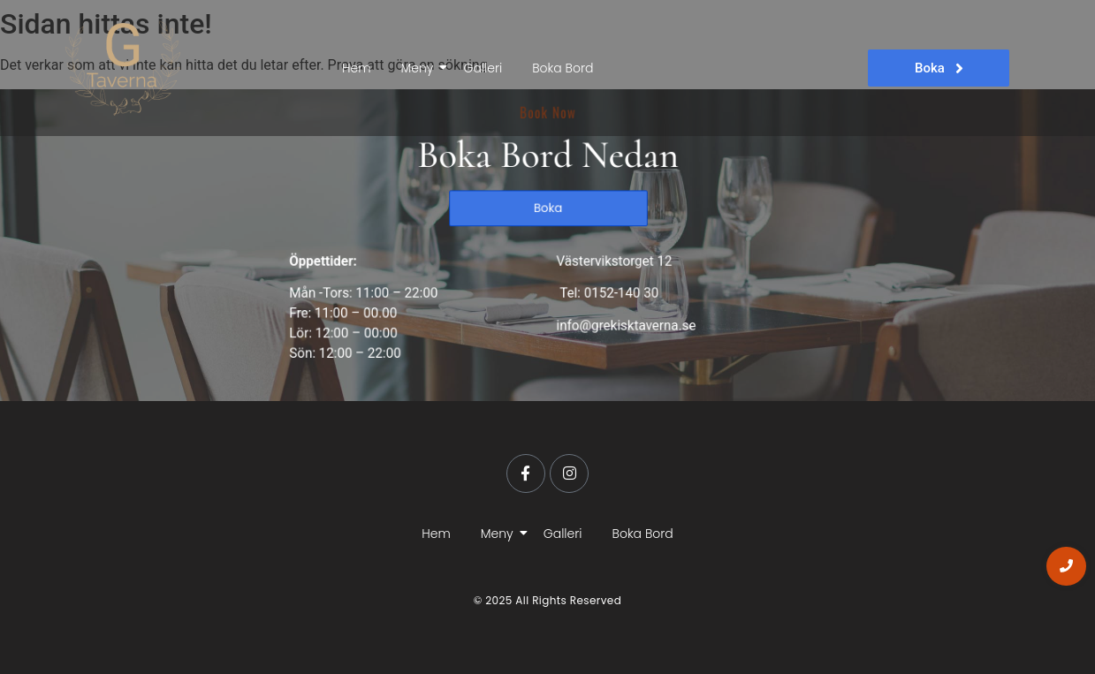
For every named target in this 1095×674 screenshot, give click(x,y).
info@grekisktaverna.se (621, 321)
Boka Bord (562, 68)
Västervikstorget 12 (610, 260)
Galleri (482, 68)
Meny (419, 68)
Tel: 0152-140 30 (603, 290)
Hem (356, 68)
